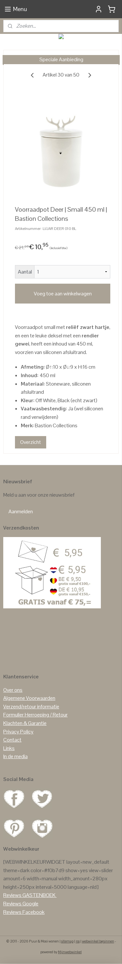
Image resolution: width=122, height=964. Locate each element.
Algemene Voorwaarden (29, 698)
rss (78, 941)
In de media (15, 756)
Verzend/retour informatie (31, 706)
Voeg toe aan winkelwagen (63, 293)
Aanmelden (20, 511)
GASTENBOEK (39, 895)
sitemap (67, 941)
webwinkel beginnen (98, 941)
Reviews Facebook (24, 912)
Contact (12, 739)
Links (9, 748)
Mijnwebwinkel (70, 952)
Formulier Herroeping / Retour (35, 714)
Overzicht (30, 442)
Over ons (12, 690)
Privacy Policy (18, 731)
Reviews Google (20, 903)
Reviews (12, 895)
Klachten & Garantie (25, 723)
